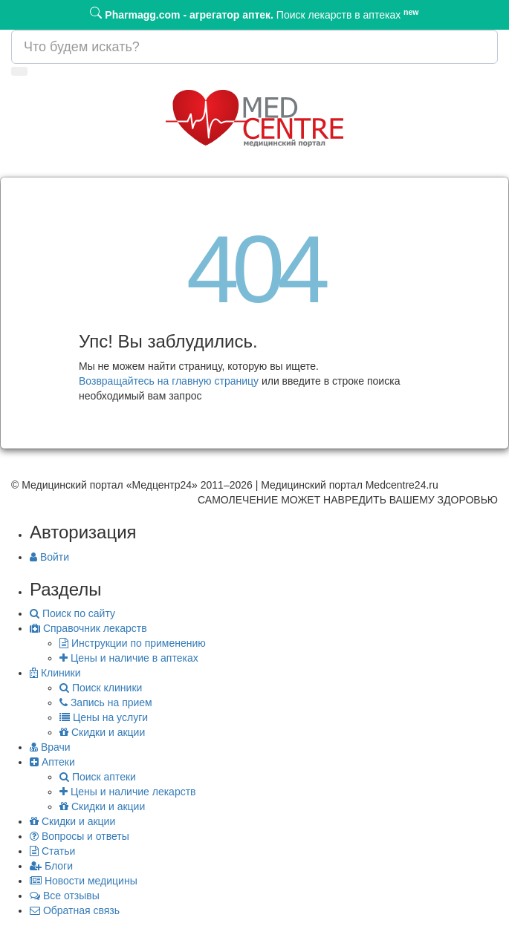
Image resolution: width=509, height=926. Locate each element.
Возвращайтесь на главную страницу (169, 381)
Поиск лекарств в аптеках (254, 14)
